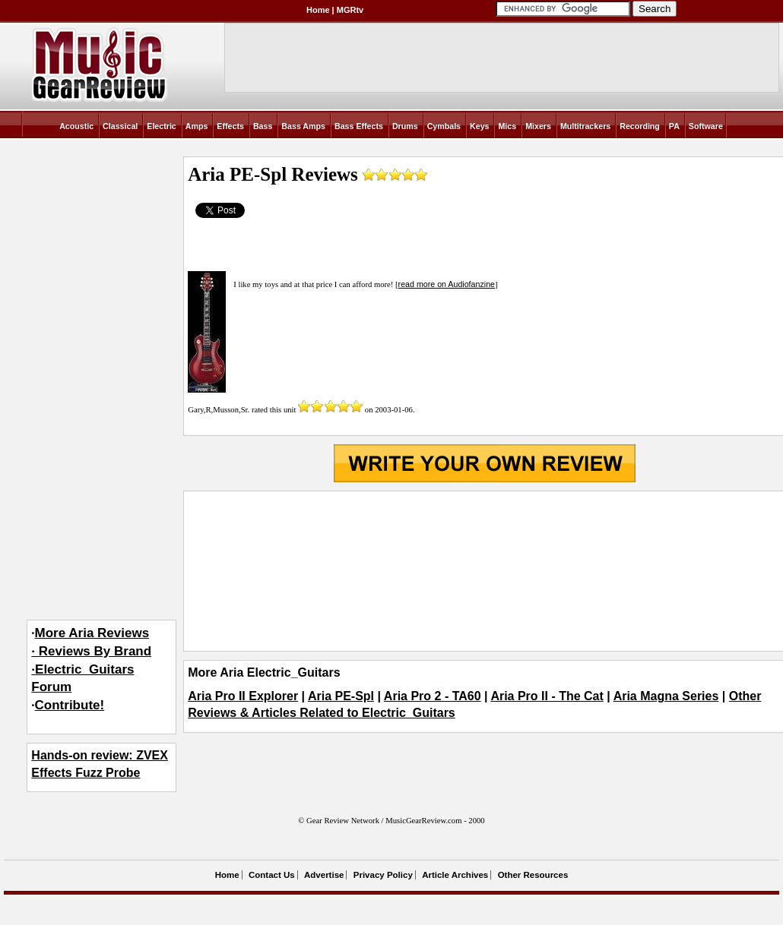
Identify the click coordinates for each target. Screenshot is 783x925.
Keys (479, 126)
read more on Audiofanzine (446, 284)
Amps (196, 126)
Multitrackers (585, 126)
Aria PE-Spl (341, 696)
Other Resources (533, 874)
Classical (120, 126)
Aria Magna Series (666, 696)
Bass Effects (358, 126)
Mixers (538, 126)
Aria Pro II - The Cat (546, 696)
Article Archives (455, 874)
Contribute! (70, 705)
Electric (161, 126)
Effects (230, 126)
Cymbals (444, 126)
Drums (405, 126)
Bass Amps (303, 126)
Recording (640, 126)
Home (318, 9)
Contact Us (272, 874)
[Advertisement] (484, 571)
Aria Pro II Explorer (243, 696)
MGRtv (350, 9)
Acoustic (76, 126)
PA (674, 126)
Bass (262, 126)
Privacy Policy (383, 874)
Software (706, 126)
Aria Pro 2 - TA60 (432, 696)
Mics (507, 126)
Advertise (324, 874)
